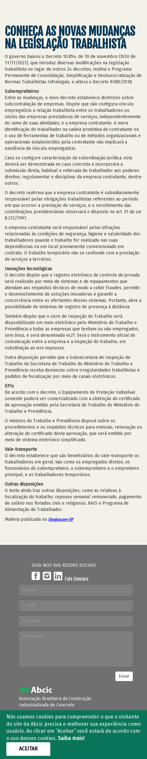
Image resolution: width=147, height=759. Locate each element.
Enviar (124, 676)
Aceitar (28, 749)
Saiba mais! (71, 738)
